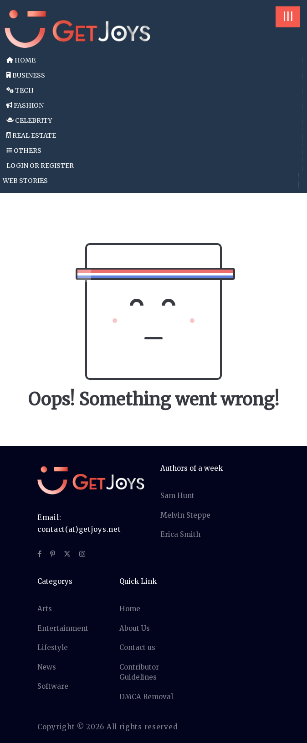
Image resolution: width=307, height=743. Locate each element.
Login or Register (40, 165)
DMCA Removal (146, 696)
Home (21, 60)
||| (287, 16)
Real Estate (31, 135)
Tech (20, 90)
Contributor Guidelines (139, 672)
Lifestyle (52, 647)
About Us (134, 628)
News (46, 667)
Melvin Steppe (185, 515)
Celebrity (29, 120)
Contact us (137, 647)
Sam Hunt (177, 495)
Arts (44, 608)
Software (52, 686)
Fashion (25, 105)
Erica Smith (180, 534)
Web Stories (25, 181)
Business (25, 75)
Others (23, 150)
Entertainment (62, 628)
